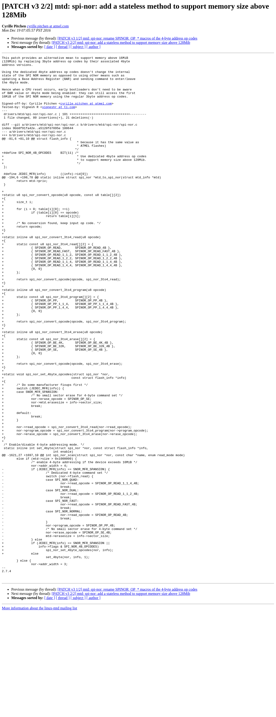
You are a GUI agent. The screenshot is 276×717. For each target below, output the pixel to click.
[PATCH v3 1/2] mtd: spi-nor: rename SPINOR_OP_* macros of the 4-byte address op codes (127, 38)
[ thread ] (63, 47)
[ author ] (94, 47)
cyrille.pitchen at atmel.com (48, 26)
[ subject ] (78, 47)
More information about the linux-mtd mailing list (39, 713)
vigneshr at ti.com (58, 117)
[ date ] (49, 47)
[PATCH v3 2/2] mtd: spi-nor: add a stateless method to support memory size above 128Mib (121, 43)
